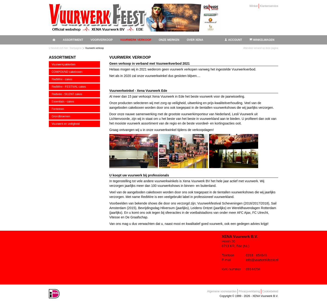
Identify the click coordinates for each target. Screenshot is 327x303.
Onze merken (169, 39)
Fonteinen (58, 109)
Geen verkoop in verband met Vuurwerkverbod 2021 (149, 63)
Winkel (253, 6)
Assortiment (73, 39)
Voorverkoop (101, 39)
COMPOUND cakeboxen (67, 71)
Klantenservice (269, 6)
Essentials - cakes (63, 101)
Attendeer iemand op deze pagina (260, 48)
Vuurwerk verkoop (135, 39)
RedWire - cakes (62, 79)
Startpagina (75, 48)
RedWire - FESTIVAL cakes (69, 86)
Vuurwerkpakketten (63, 64)
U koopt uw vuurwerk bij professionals (139, 175)
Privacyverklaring (249, 291)
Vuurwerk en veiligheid (66, 123)
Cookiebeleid (270, 291)
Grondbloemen (61, 116)
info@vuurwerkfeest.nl (262, 260)
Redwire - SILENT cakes (67, 94)
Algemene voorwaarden (222, 291)
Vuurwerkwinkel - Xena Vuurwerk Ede (138, 90)
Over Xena (195, 39)
